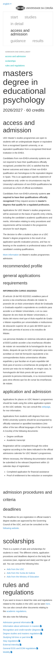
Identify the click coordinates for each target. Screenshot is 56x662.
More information (11, 255)
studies (30, 17)
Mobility (7, 652)
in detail (17, 24)
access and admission (20, 32)
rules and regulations (15, 65)
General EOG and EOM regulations (20, 648)
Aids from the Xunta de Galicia (21, 573)
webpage (46, 407)
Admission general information (18, 622)
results (37, 41)
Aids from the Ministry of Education (23, 577)
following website (11, 528)
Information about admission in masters (22, 626)
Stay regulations (11, 641)
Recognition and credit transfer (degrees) (23, 630)
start (14, 17)
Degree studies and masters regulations (22, 633)
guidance (18, 41)
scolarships (10, 61)
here (48, 604)
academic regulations (16, 611)
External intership (12, 644)
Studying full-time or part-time (18, 637)
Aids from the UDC (15, 569)
